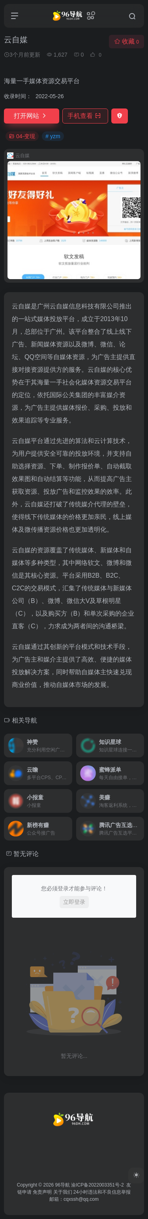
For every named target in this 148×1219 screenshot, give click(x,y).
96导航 (62, 1185)
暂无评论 (26, 853)
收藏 (126, 41)
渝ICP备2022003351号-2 (97, 1185)
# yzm (52, 136)
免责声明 (42, 1192)
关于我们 (62, 1192)
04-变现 (22, 136)
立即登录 (74, 902)
